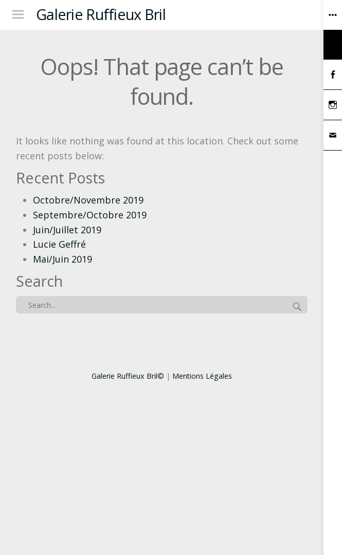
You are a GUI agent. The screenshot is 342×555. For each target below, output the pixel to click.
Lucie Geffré (59, 244)
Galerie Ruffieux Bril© (128, 376)
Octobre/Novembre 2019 (88, 200)
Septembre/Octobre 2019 (90, 215)
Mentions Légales (202, 376)
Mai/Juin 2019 (62, 259)
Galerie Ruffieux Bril (101, 14)
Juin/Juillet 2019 (67, 230)
